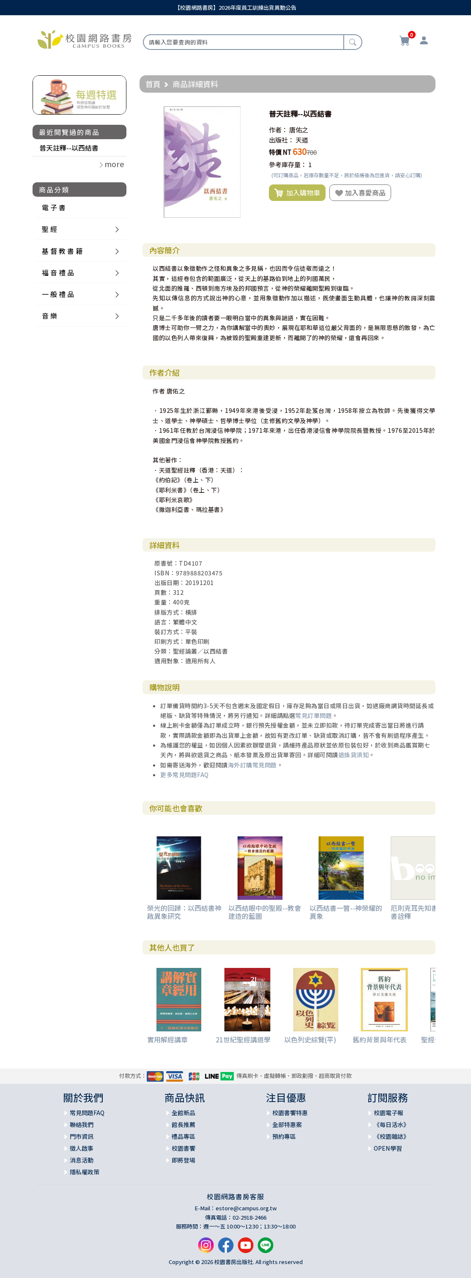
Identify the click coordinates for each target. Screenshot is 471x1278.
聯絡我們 (81, 1124)
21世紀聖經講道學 (243, 1039)
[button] (250, 114)
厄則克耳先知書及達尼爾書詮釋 (428, 912)
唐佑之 (298, 129)
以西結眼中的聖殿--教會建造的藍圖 (264, 912)
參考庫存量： (288, 164)
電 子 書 (54, 207)
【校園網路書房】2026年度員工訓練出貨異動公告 (235, 7)
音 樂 (49, 316)
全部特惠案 (287, 1124)
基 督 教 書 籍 (62, 251)
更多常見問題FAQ (184, 774)
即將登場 (183, 1160)
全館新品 (183, 1112)
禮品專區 (183, 1136)
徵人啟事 (81, 1148)
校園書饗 (183, 1148)
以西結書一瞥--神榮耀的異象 (345, 912)
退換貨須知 (353, 754)
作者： (278, 129)
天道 (302, 139)
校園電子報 (388, 1112)
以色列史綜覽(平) (310, 1039)
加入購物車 (297, 192)
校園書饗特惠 (290, 1112)
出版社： (281, 139)
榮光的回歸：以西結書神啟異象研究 (184, 912)
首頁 (153, 83)
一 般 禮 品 (58, 294)
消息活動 (81, 1160)
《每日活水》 (391, 1124)
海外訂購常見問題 (252, 765)
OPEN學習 (388, 1148)
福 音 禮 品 (58, 272)
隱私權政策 (84, 1172)
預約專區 (284, 1136)
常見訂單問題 (313, 715)
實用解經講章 (167, 1039)
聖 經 (49, 229)
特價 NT (280, 152)
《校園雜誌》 (391, 1136)
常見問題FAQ (87, 1112)
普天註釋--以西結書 (69, 148)
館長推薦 (183, 1124)
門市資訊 (81, 1136)
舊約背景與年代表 (380, 1039)
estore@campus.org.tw (246, 1208)
